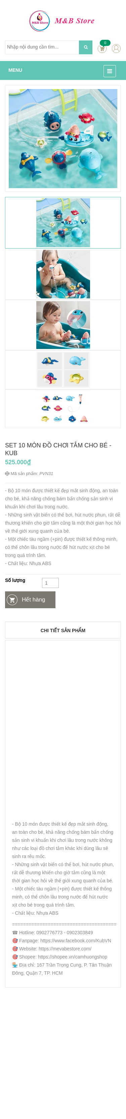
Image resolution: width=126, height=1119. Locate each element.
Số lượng (15, 580)
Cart (102, 48)
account (116, 48)
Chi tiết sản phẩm (63, 630)
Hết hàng (33, 599)
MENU (15, 70)
